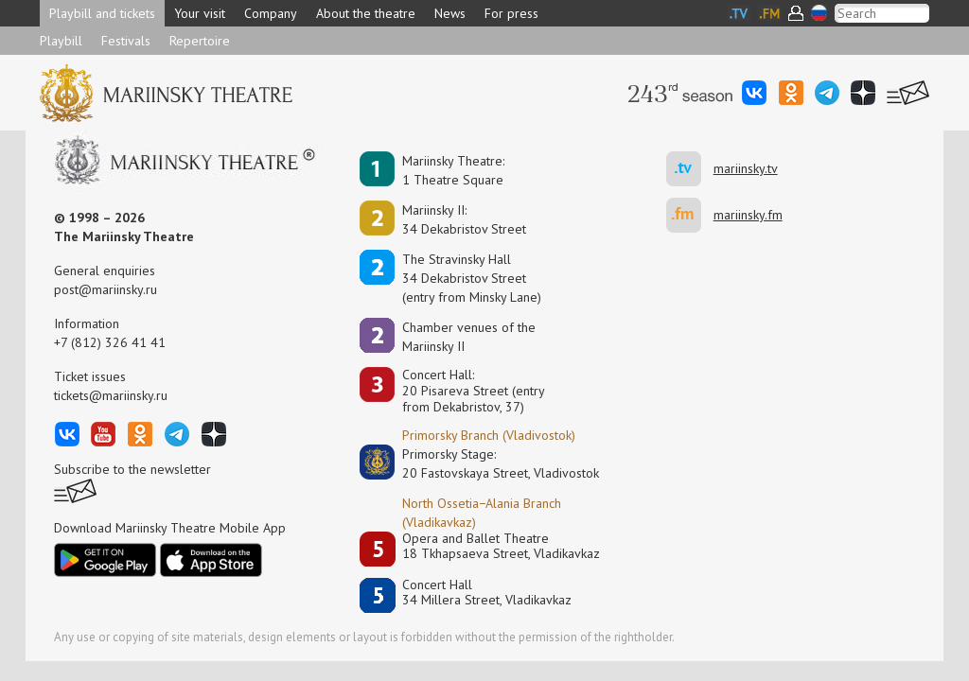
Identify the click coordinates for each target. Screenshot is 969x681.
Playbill (61, 40)
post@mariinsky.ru (105, 289)
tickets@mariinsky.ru (110, 395)
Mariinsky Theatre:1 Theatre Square (453, 170)
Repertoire (199, 40)
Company (270, 13)
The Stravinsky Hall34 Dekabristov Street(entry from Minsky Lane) (471, 278)
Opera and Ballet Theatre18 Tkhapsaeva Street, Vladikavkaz (501, 546)
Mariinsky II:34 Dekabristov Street (464, 219)
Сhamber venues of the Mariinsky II (469, 337)
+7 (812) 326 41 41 (110, 342)
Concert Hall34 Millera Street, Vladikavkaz (487, 592)
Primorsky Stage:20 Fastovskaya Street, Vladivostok (487, 463)
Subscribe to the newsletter (132, 469)
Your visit (199, 13)
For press (511, 13)
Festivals (125, 40)
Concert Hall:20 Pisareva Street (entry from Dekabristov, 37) (473, 390)
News (450, 13)
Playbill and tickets (102, 13)
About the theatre (365, 13)
